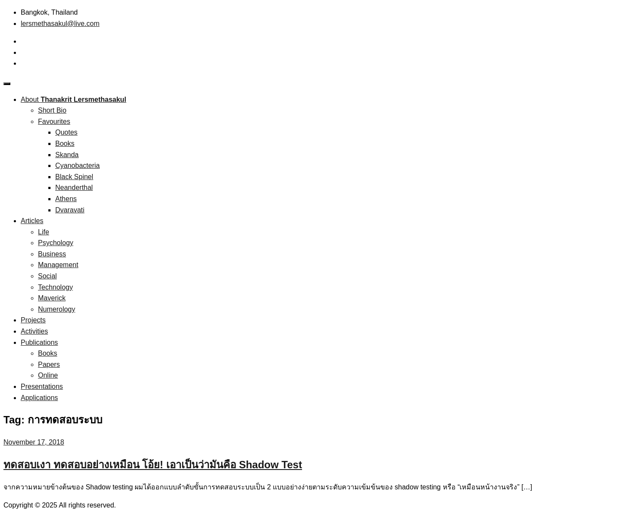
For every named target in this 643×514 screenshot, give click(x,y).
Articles (32, 220)
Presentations (42, 386)
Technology (55, 287)
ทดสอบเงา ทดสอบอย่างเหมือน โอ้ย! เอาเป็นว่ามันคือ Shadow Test (152, 464)
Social (47, 276)
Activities (34, 331)
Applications (39, 397)
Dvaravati (70, 210)
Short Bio (52, 110)
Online (48, 375)
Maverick (52, 298)
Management (58, 264)
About (73, 99)
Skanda (67, 154)
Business (52, 254)
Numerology (56, 309)
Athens (66, 198)
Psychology (55, 242)
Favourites (54, 121)
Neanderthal (74, 187)
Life (43, 232)
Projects (33, 320)
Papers (49, 364)
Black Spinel (74, 176)
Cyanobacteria (77, 165)
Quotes (66, 132)
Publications (39, 342)
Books (64, 143)
